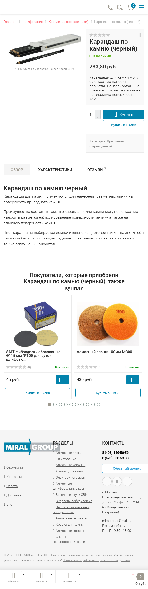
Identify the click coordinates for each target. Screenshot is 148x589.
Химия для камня (69, 471)
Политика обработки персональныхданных (96, 560)
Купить (126, 114)
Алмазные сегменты (72, 518)
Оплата (12, 486)
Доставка (13, 495)
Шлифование (66, 459)
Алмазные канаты (70, 530)
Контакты (14, 477)
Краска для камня (70, 524)
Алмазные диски (69, 453)
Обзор (17, 170)
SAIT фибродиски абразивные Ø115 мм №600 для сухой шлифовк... (33, 356)
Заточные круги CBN (72, 495)
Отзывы (96, 169)
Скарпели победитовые (74, 501)
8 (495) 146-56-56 (115, 453)
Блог (10, 504)
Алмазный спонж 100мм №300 (104, 352)
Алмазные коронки (70, 465)
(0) (18, 367)
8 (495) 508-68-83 (115, 458)
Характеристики (55, 170)
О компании (15, 467)
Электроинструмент (71, 477)
